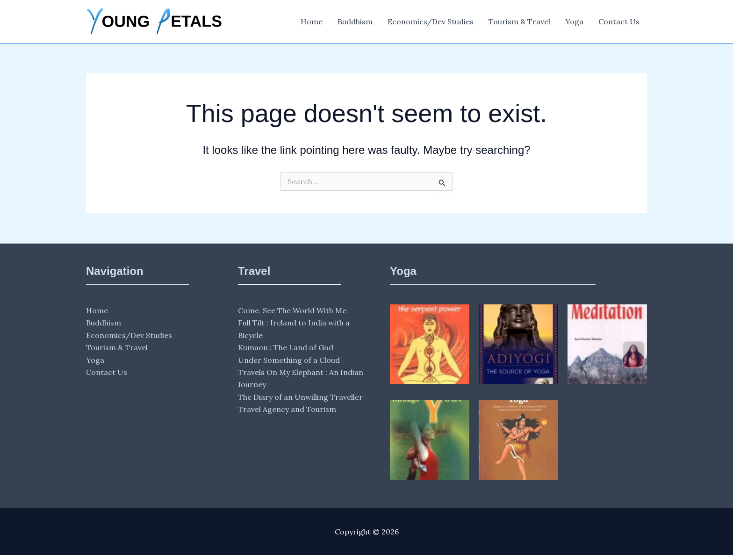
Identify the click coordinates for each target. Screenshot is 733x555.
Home (312, 21)
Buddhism (355, 21)
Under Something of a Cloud (289, 360)
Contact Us (619, 21)
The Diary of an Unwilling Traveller (300, 397)
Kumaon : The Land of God (285, 347)
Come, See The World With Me (292, 310)
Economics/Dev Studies (431, 21)
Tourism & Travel (519, 21)
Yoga (574, 21)
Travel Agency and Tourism (287, 409)
